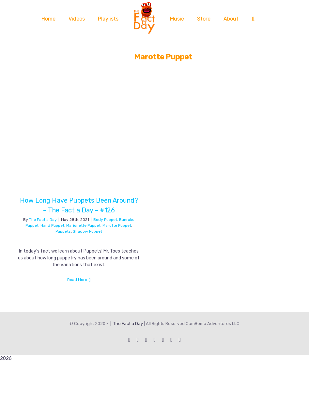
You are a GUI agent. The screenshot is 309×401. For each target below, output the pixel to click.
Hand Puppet (52, 225)
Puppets (63, 231)
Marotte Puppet (116, 225)
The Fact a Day (43, 219)
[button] (253, 19)
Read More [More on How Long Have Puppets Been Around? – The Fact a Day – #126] (77, 279)
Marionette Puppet (83, 225)
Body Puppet (105, 219)
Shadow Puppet (87, 231)
